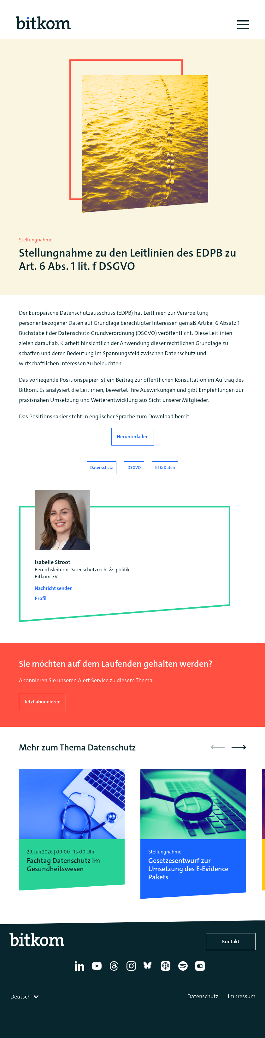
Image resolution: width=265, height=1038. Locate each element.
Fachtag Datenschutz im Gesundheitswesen (63, 865)
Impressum (242, 996)
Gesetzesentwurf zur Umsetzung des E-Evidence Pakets (188, 869)
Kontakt (230, 941)
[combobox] (25, 996)
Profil (40, 598)
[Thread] (115, 970)
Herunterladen (133, 436)
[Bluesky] (149, 970)
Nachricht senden (54, 588)
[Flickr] (201, 970)
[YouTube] (98, 970)
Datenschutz (101, 467)
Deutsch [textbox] (20, 996)
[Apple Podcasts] (167, 970)
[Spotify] (184, 970)
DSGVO (134, 467)
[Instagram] (132, 970)
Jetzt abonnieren (42, 701)
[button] (239, 747)
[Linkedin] (80, 970)
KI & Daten (165, 467)
